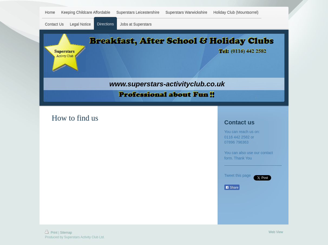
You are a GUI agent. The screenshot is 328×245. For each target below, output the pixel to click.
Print (51, 232)
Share (231, 187)
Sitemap (66, 232)
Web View (275, 232)
